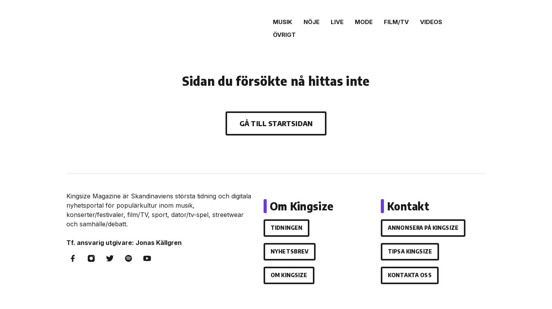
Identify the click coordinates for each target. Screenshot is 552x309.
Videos (431, 22)
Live (337, 22)
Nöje (311, 22)
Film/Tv (396, 22)
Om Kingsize (289, 275)
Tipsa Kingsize (410, 251)
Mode (364, 22)
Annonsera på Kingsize (423, 227)
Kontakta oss (410, 275)
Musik (282, 22)
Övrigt (284, 34)
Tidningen (286, 227)
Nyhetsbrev (290, 251)
